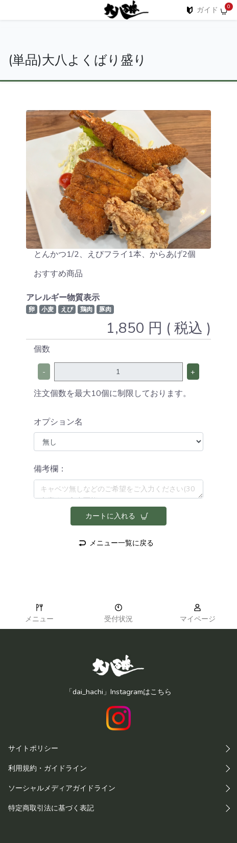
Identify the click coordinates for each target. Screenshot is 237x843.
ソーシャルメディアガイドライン (61, 788)
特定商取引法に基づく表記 (51, 808)
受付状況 (118, 614)
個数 (42, 349)
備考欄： (50, 469)
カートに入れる (116, 516)
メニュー (39, 614)
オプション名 (58, 422)
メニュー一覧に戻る (116, 543)
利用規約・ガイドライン (47, 768)
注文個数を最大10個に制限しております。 (112, 393)
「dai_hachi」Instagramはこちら (118, 692)
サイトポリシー (33, 748)
